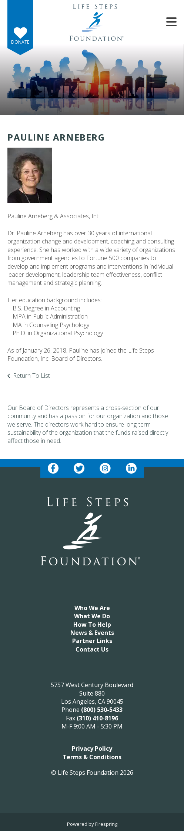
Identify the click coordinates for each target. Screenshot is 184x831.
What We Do (92, 616)
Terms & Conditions (92, 757)
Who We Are (92, 608)
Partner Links (92, 641)
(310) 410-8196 (97, 718)
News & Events (92, 633)
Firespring (106, 824)
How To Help (92, 624)
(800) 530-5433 (102, 710)
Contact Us (92, 649)
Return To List (31, 375)
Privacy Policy (92, 748)
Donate (20, 42)
